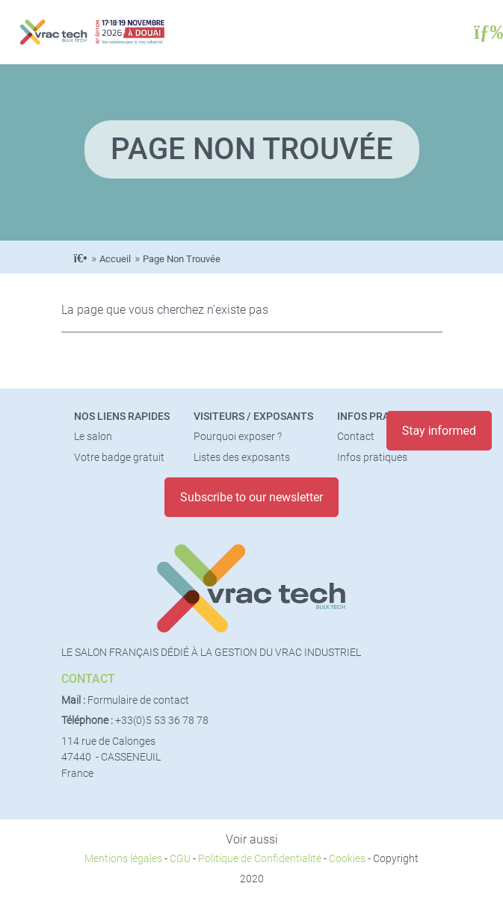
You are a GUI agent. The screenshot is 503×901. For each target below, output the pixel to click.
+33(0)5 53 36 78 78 (162, 720)
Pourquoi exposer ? (238, 436)
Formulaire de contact (138, 700)
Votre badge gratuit (119, 457)
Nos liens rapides (122, 416)
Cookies (347, 858)
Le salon (93, 436)
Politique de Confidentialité (259, 858)
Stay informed (439, 431)
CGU (180, 858)
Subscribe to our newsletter (251, 497)
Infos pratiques (381, 416)
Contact (355, 436)
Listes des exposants (242, 457)
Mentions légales (123, 858)
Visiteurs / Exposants (253, 416)
